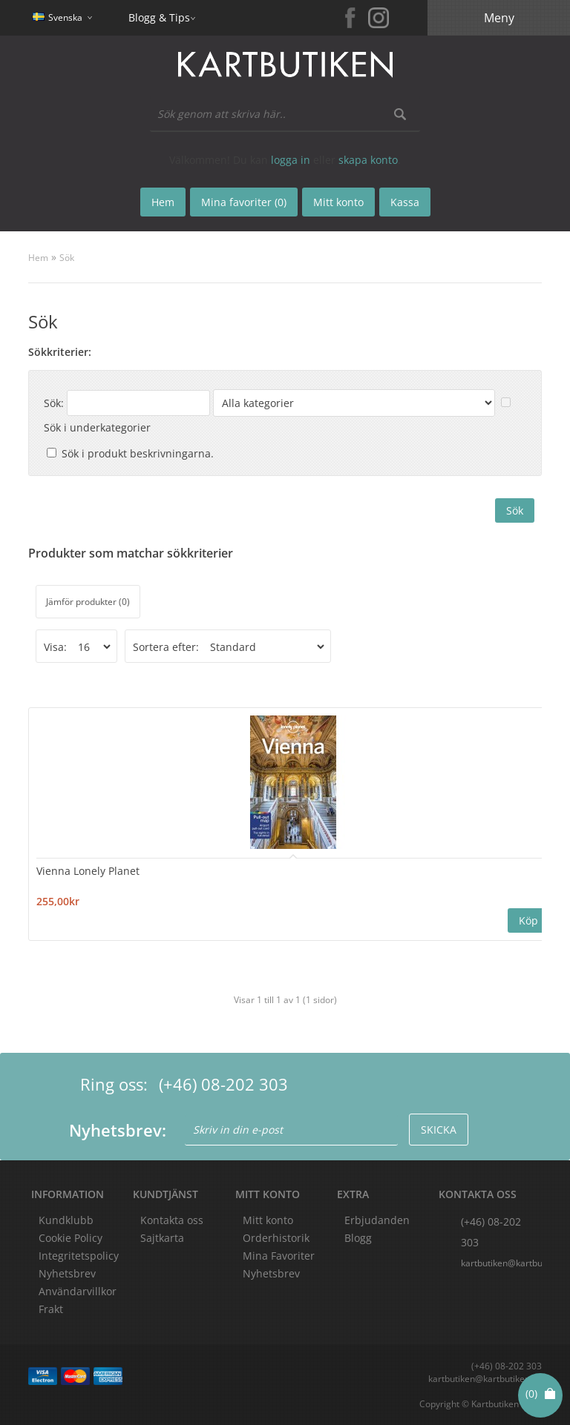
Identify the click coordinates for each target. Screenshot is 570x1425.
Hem (38, 257)
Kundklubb (66, 1220)
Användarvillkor (78, 1291)
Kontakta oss (171, 1220)
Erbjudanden (377, 1220)
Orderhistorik (276, 1238)
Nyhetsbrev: (117, 1130)
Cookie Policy (70, 1238)
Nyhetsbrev (271, 1273)
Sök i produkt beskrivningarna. (138, 453)
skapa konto (368, 160)
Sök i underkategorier (97, 427)
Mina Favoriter (279, 1256)
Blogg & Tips (159, 17)
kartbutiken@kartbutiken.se (501, 1263)
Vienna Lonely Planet (88, 871)
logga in (290, 160)
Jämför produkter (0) (88, 601)
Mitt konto (268, 1220)
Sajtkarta (162, 1238)
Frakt (51, 1309)
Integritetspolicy (79, 1256)
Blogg (358, 1238)
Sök (66, 257)
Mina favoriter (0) (243, 202)
